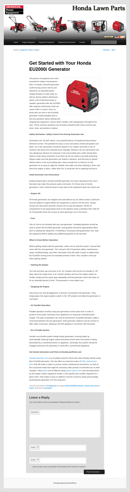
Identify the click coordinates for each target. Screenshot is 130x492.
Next (114, 50)
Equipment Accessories (66, 42)
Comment (34, 412)
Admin (36, 50)
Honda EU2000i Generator (74, 386)
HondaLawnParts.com (38, 358)
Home (16, 42)
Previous (105, 50)
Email (34, 460)
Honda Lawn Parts (91, 386)
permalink (48, 388)
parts (45, 370)
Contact (82, 42)
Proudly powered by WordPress (64, 483)
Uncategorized (51, 386)
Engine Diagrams (28, 42)
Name (34, 447)
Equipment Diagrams (46, 42)
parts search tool (74, 370)
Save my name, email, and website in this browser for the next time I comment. (59, 467)
